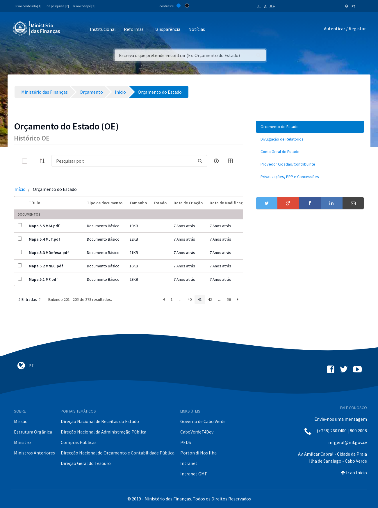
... (180, 299)
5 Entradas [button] (30, 299)
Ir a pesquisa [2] (57, 6)
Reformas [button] (134, 29)
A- (259, 6)
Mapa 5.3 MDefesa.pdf (49, 252)
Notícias (196, 29)
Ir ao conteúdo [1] (28, 6)
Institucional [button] (103, 29)
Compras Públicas (79, 442)
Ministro (22, 442)
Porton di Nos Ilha (198, 453)
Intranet (188, 463)
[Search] (122, 161)
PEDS (185, 442)
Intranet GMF (193, 474)
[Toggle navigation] (69, 29)
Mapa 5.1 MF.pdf (43, 279)
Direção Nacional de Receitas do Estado (100, 421)
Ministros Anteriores (34, 453)
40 (190, 299)
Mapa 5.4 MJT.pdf (44, 239)
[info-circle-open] (216, 161)
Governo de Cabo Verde (203, 421)
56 (229, 299)
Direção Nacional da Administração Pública (103, 432)
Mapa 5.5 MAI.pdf (44, 225)
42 (210, 299)
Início (20, 189)
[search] (200, 161)
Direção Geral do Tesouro (86, 463)
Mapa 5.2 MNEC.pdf (46, 266)
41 (200, 299)
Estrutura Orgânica (33, 432)
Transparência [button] (166, 29)
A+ (272, 6)
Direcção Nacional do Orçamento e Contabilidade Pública (117, 453)
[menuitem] (310, 127)
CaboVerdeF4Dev (196, 432)
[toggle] (34, 161)
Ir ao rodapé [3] (84, 6)
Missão (21, 421)
